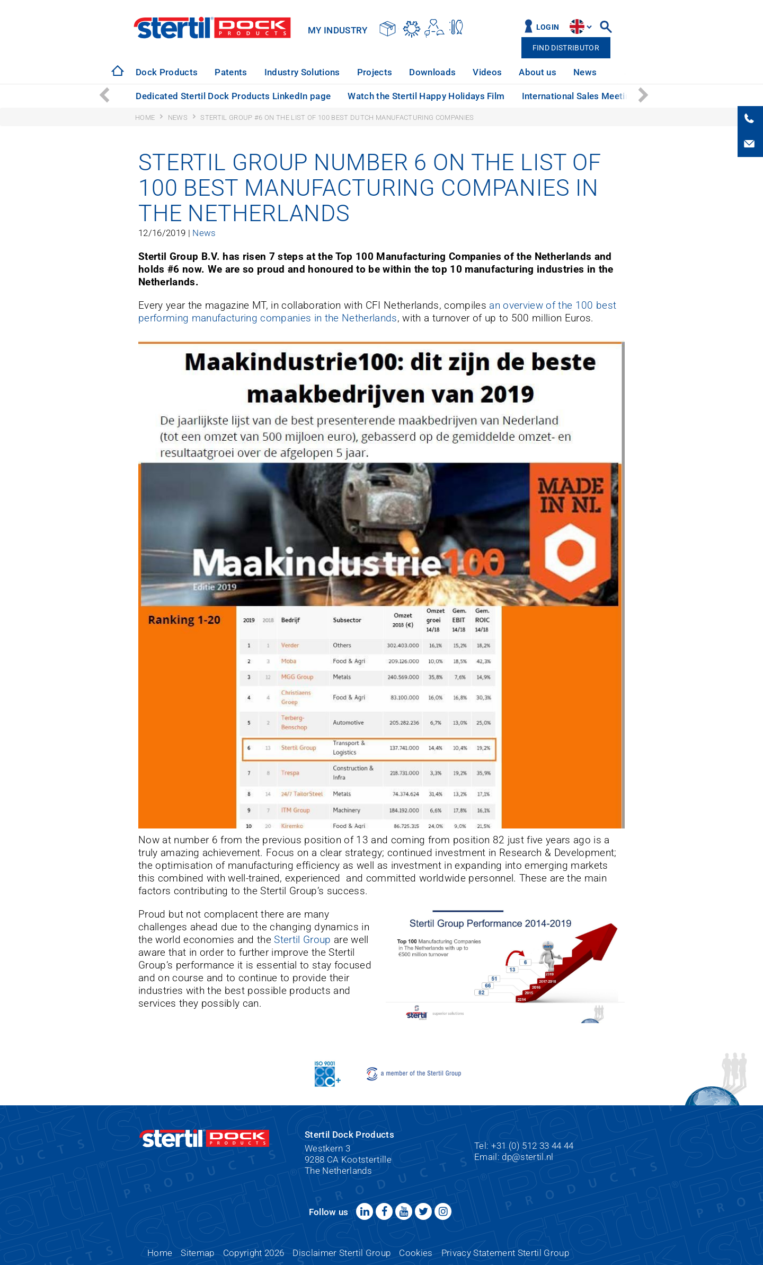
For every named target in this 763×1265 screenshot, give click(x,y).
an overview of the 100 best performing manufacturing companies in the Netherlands (377, 311)
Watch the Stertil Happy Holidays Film (426, 96)
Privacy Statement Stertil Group (505, 1252)
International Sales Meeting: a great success (614, 96)
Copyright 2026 (254, 1252)
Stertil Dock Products (212, 27)
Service (629, 72)
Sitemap (197, 1252)
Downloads (432, 72)
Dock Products (167, 72)
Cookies (415, 1252)
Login (548, 27)
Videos (487, 72)
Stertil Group (302, 940)
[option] (166, 72)
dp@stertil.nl (527, 1156)
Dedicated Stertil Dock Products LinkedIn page (233, 96)
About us (537, 72)
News (585, 72)
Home (159, 1252)
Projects (375, 72)
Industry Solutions (302, 72)
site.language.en (577, 26)
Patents (231, 72)
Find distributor (566, 48)
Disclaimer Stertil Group (341, 1252)
